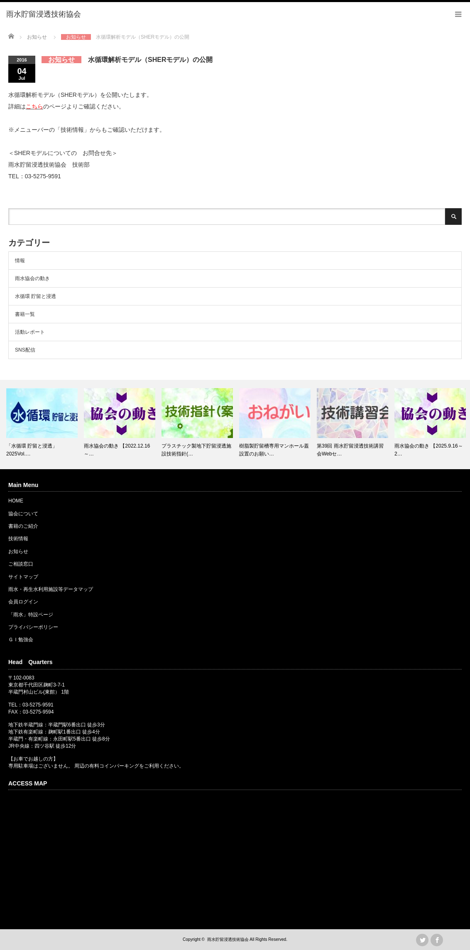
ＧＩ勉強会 (20, 639)
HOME (15, 501)
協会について (23, 514)
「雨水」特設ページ (30, 615)
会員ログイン (23, 602)
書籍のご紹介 (23, 526)
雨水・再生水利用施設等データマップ (50, 589)
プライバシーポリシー (33, 627)
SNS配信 (25, 350)
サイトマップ (23, 577)
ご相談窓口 (20, 564)
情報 (20, 260)
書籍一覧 (25, 314)
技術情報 (18, 538)
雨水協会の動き (32, 278)
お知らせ (18, 551)
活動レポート (30, 332)
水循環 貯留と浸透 (35, 296)
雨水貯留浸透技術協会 (228, 939)
